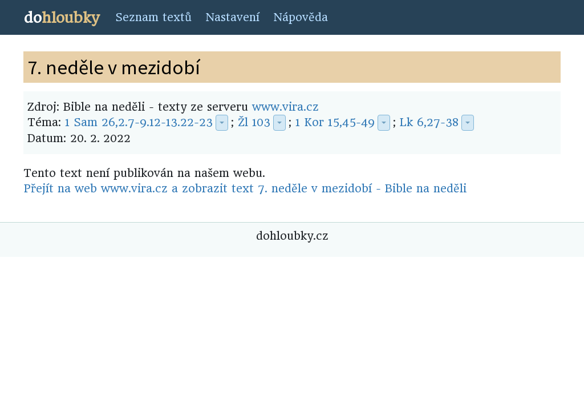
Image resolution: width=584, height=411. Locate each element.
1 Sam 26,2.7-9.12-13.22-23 (139, 122)
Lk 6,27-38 (429, 122)
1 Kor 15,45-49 (335, 122)
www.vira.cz (285, 107)
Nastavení (232, 17)
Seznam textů (153, 17)
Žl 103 (254, 122)
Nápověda (300, 17)
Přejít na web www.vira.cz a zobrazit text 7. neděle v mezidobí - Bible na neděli (245, 188)
